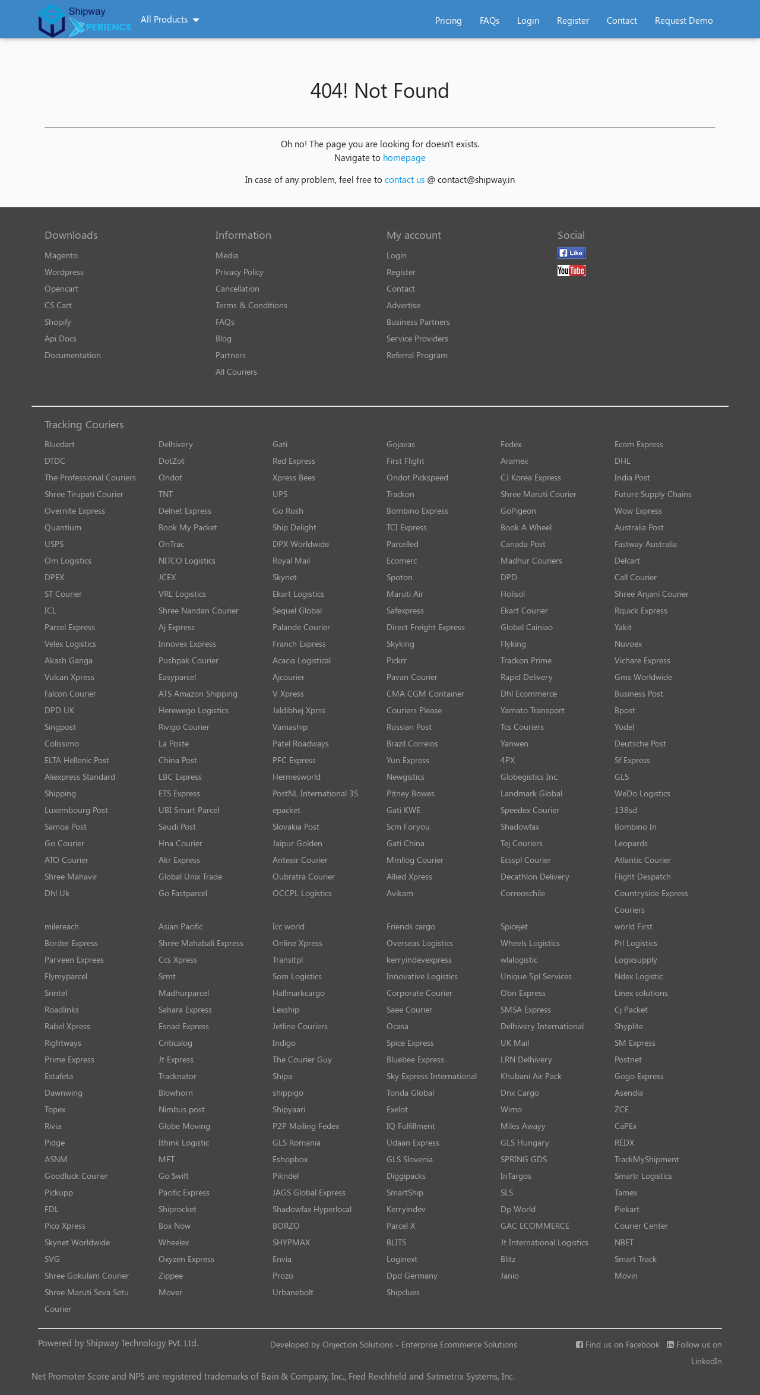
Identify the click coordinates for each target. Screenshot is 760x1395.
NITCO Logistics (187, 560)
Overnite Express (75, 510)
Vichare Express (642, 660)
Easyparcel (177, 676)
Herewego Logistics (194, 710)
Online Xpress (297, 942)
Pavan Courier (412, 676)
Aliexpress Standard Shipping (80, 785)
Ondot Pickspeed (417, 477)
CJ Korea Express (531, 477)
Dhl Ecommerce (529, 693)
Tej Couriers (522, 843)
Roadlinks (62, 1009)
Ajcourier (289, 676)
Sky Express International (432, 1075)
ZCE (622, 1109)
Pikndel (286, 1175)
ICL (50, 610)
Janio (510, 1275)
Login (528, 20)
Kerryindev (406, 1208)
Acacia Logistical (302, 660)
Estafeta (59, 1075)
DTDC (55, 460)
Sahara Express (185, 1009)
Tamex (626, 1192)
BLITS (396, 1242)
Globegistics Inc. (530, 776)
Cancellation (237, 288)
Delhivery (176, 444)
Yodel (624, 726)
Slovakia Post (296, 826)
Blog (224, 338)
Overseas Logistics (420, 942)
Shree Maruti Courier (539, 493)
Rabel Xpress (67, 1026)
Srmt (167, 976)
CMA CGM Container (425, 693)
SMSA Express (526, 1009)
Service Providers (417, 338)
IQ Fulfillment (411, 1125)
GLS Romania (297, 1142)
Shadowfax (520, 826)
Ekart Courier (524, 610)
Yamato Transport (533, 710)
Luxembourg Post (76, 809)
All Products (164, 19)
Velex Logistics (70, 643)
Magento (61, 255)
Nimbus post (182, 1109)
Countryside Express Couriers (651, 901)
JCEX (167, 577)
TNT (166, 493)
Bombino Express (417, 510)
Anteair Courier (300, 859)
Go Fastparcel (183, 893)
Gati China (406, 843)
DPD (509, 577)
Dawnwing (64, 1092)
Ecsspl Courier (526, 859)
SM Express (635, 1042)
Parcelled (403, 543)
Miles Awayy (523, 1125)
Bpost (625, 710)
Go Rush (288, 510)
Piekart (627, 1208)
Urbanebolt (293, 1292)
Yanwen (514, 743)
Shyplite (629, 1026)
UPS (280, 493)
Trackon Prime (526, 660)
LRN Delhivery (526, 1059)
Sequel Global (297, 610)
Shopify (58, 321)
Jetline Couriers (300, 1026)
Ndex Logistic (639, 976)
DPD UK (59, 710)
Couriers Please (414, 710)
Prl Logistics (636, 942)
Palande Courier (301, 626)
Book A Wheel (526, 527)
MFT (167, 1159)
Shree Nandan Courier (199, 610)
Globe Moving (184, 1125)
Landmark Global (531, 793)
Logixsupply (636, 959)
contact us (405, 179)
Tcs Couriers (522, 726)
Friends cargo (411, 926)
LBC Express (180, 776)
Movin (626, 1275)
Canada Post (523, 543)
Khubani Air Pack (531, 1075)
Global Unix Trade (190, 876)
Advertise (403, 305)
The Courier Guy (302, 1059)
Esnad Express (184, 1026)
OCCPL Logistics (302, 893)
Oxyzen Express (186, 1258)
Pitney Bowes (411, 793)
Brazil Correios (412, 743)
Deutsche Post (640, 743)
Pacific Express (184, 1192)
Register (573, 20)
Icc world (289, 926)
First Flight (406, 460)
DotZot (172, 460)
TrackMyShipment (647, 1159)
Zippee (171, 1275)
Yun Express (408, 759)
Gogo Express (639, 1075)
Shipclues (403, 1292)
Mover (170, 1292)
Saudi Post (177, 826)
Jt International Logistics (544, 1242)
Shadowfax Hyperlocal (312, 1208)
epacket (286, 809)
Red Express (294, 460)
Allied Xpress (409, 876)
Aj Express (177, 626)
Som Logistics (297, 976)
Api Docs (61, 338)
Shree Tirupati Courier (84, 493)
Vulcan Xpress (69, 676)
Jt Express (176, 1059)
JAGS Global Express (309, 1192)
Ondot (170, 477)
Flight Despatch (643, 876)
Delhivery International (542, 1026)
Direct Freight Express (426, 626)
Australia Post (639, 527)
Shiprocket (178, 1208)
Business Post (639, 693)
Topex (55, 1109)
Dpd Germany (412, 1275)
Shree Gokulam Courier (87, 1275)
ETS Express (179, 793)
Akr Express (179, 859)
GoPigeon (518, 510)
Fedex (511, 444)
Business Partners (418, 321)
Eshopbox (290, 1159)
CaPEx (625, 1125)
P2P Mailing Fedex (306, 1125)
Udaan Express (413, 1142)
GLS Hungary (525, 1142)
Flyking (513, 643)
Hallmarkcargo (299, 992)
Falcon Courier (70, 693)
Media (227, 255)
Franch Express (299, 643)
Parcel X (401, 1225)
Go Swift (174, 1175)
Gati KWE (403, 809)
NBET (624, 1242)
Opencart (61, 288)
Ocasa (397, 1026)
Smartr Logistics (643, 1175)
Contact (622, 20)
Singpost (60, 726)
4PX (508, 759)
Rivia (53, 1125)
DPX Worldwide (301, 543)
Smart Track (636, 1258)
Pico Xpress (65, 1225)
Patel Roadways (301, 743)
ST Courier (63, 593)
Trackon (400, 493)
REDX (624, 1142)
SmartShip (405, 1192)
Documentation (73, 354)
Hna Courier (180, 843)
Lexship (286, 1009)
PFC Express (294, 759)
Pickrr (397, 660)
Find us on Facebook (618, 1344)
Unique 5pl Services (536, 976)
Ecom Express (639, 444)
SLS (507, 1192)
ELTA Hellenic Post (77, 759)
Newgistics (406, 776)
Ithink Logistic (184, 1142)
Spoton (400, 577)
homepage (404, 157)
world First (634, 926)
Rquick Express (641, 610)
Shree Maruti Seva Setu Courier (87, 1300)
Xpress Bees (294, 477)
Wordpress (64, 271)
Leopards (631, 843)
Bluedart (60, 444)
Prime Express (69, 1059)
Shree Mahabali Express (201, 942)
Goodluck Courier (76, 1175)
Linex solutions (641, 992)
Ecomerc (402, 560)
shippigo (288, 1092)
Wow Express (638, 510)
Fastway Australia (646, 543)
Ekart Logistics (298, 593)
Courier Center (641, 1225)
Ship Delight (294, 527)
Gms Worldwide (643, 676)
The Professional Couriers (90, 477)
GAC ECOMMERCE (535, 1225)
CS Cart (58, 305)
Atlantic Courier (643, 859)
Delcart (627, 560)
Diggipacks (406, 1175)
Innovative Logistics (422, 976)
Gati (280, 444)
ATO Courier (66, 859)
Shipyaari (289, 1109)
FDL (52, 1208)
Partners (231, 354)
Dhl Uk (57, 893)
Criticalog (175, 1042)
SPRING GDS (524, 1159)
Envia (282, 1258)
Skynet (285, 577)
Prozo (283, 1275)
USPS (54, 543)
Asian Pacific (180, 926)
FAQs (489, 20)
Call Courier (636, 577)
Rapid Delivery (527, 676)
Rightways (63, 1042)
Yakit (623, 626)
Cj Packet (631, 1009)
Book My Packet (188, 527)
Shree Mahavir (71, 876)
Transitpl (288, 959)
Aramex (514, 460)
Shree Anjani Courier (652, 593)
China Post (178, 759)
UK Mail (515, 1042)
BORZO (286, 1225)
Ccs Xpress (178, 959)
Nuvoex (628, 643)
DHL (623, 460)
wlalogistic (519, 959)
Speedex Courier (530, 809)
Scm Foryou (408, 826)
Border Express (71, 942)
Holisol (513, 593)
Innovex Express (187, 643)
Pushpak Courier (188, 660)
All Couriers (236, 371)
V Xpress (288, 693)
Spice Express (410, 1042)
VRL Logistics (182, 593)
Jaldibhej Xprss (299, 710)
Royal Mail (291, 560)
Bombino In (636, 826)
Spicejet (514, 926)
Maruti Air (405, 593)
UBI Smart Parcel (189, 809)
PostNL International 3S (315, 793)
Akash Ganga (69, 660)
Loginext (402, 1258)
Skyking (400, 643)
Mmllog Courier (415, 859)
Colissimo (62, 743)
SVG (52, 1258)
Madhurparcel (184, 992)
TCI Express (407, 527)
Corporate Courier (419, 992)
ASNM (56, 1159)
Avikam (400, 893)
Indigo (284, 1042)
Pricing (448, 20)
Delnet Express (185, 510)
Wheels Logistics (530, 942)
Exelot (397, 1109)
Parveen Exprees (74, 959)
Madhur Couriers (531, 560)
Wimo (511, 1109)
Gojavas (401, 444)
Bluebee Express (415, 1059)
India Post (632, 477)
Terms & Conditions (251, 305)
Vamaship (290, 726)
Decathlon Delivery (535, 876)
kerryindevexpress (419, 959)
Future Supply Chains (653, 493)
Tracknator (178, 1075)
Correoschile (523, 893)
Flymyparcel (66, 976)
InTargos (516, 1175)
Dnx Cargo (520, 1092)
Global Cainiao (527, 626)
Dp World (518, 1208)
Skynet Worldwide (77, 1242)
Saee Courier (409, 1009)
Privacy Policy (240, 271)
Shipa (282, 1075)
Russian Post (409, 726)
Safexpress (405, 610)
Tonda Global (410, 1092)
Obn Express (523, 992)
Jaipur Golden (297, 843)
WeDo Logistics (642, 793)
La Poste (174, 743)
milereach (62, 926)
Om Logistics (68, 560)
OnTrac (171, 543)
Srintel (56, 992)
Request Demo (684, 20)
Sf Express (632, 759)
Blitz (508, 1258)
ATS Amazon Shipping (198, 693)
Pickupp (59, 1192)
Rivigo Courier (184, 726)
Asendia (629, 1092)
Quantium (63, 527)
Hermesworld (297, 776)
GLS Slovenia (410, 1159)
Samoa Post (66, 826)
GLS (622, 776)
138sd (626, 809)
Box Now (175, 1225)
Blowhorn (176, 1092)
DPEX (54, 577)
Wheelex (174, 1242)
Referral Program (417, 354)
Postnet (628, 1059)
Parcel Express (70, 626)
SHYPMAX (291, 1242)
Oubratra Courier (304, 876)
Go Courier (64, 843)
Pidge (55, 1142)
